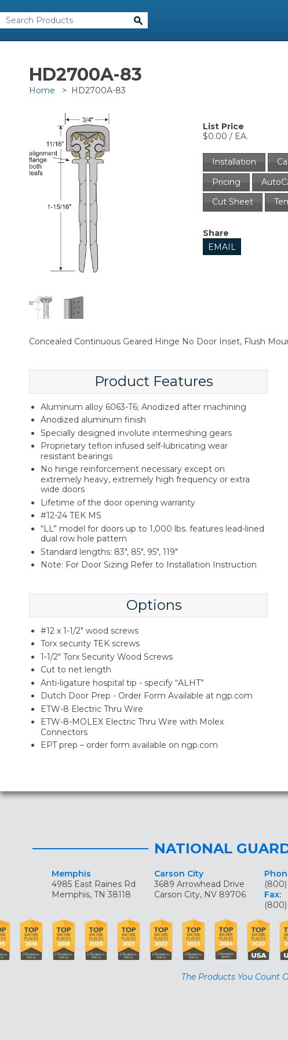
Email (222, 247)
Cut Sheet (232, 202)
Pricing (226, 182)
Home (42, 90)
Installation (234, 162)
